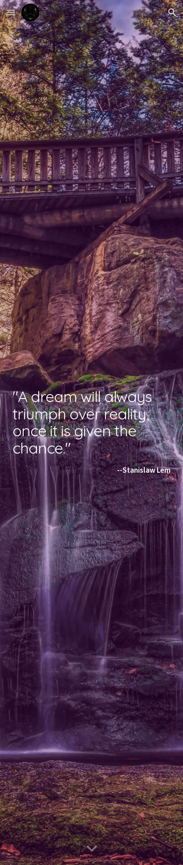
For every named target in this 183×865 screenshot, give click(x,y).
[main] (91, 432)
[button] (10, 12)
